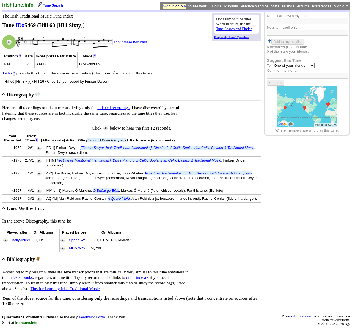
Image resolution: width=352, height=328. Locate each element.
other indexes (137, 277)
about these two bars (130, 42)
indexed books (21, 277)
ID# (20, 25)
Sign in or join (174, 6)
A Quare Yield (119, 198)
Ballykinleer (21, 240)
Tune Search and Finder (234, 29)
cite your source (302, 316)
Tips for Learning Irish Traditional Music (65, 288)
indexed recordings (113, 107)
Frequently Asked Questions (231, 37)
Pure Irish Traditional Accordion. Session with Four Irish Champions (198, 173)
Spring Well (78, 240)
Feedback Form (92, 317)
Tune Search (53, 5)
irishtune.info (18, 5)
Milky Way (77, 248)
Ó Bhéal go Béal (106, 190)
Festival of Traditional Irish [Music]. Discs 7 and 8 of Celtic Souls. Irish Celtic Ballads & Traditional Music (139, 160)
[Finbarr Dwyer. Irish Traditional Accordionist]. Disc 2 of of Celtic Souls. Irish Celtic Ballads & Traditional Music (167, 148)
